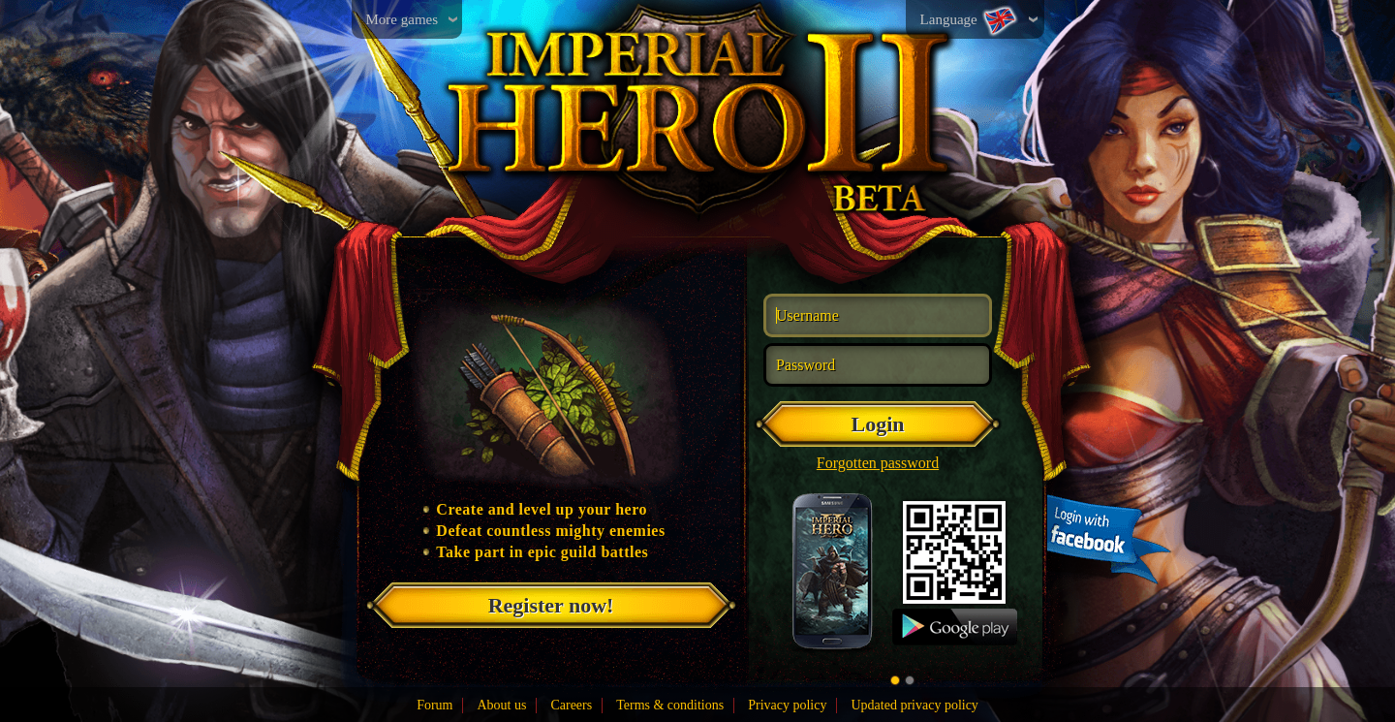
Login (877, 424)
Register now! (551, 605)
